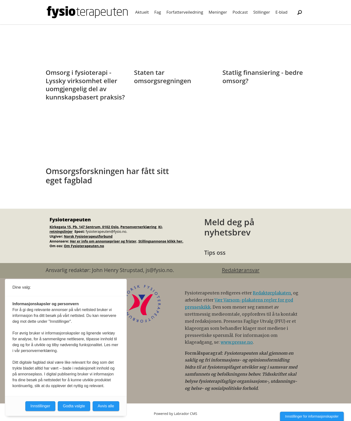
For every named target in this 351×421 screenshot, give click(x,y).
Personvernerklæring (138, 227)
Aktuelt (142, 12)
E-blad (281, 12)
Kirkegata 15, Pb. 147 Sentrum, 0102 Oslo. (84, 227)
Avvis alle (106, 406)
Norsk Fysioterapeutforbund (88, 236)
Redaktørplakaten (272, 293)
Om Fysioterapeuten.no (84, 246)
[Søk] (299, 12)
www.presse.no (237, 342)
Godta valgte (74, 406)
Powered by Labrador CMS (175, 413)
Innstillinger (40, 406)
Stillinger (261, 12)
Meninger (218, 12)
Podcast (240, 12)
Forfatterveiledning (184, 12)
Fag (157, 12)
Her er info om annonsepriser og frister (103, 241)
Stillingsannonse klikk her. (160, 241)
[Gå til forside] (87, 12)
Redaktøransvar (240, 270)
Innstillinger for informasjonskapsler (312, 416)
